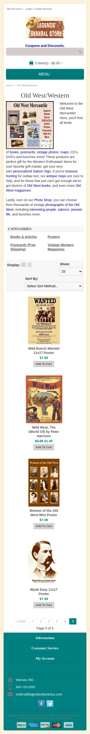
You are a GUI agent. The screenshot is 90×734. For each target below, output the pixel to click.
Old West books (39, 186)
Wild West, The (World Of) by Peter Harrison (44, 431)
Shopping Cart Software (58, 718)
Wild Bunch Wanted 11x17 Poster (43, 351)
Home (9, 85)
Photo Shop (43, 200)
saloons (63, 209)
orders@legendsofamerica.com (39, 694)
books (14, 152)
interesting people (43, 209)
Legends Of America (67, 715)
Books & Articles (24, 237)
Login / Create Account (39, 8)
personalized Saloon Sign (32, 171)
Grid (23, 265)
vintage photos (47, 152)
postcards (28, 152)
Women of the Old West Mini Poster (44, 513)
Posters (54, 237)
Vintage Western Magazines (61, 247)
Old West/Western (27, 85)
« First (21, 621)
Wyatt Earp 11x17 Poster (44, 592)
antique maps (56, 176)
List (29, 265)
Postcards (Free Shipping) (23, 247)
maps (64, 152)
